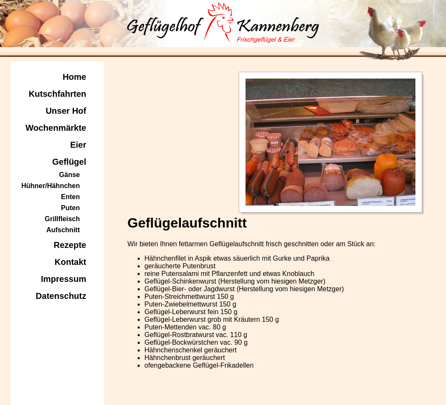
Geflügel (69, 161)
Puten (70, 207)
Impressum (63, 279)
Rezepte (70, 245)
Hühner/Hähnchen (50, 185)
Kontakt (70, 262)
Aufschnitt (63, 229)
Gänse (69, 174)
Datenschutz (61, 296)
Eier (78, 144)
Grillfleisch (62, 218)
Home (74, 77)
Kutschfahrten (57, 93)
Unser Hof (65, 110)
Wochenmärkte (55, 127)
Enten (70, 196)
